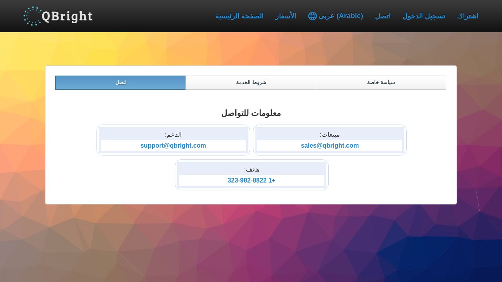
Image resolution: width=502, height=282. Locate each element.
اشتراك (467, 16)
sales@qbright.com (330, 145)
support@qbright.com (173, 145)
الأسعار (285, 16)
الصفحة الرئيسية (239, 16)
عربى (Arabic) (335, 16)
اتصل (383, 16)
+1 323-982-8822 (251, 180)
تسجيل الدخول (423, 16)
